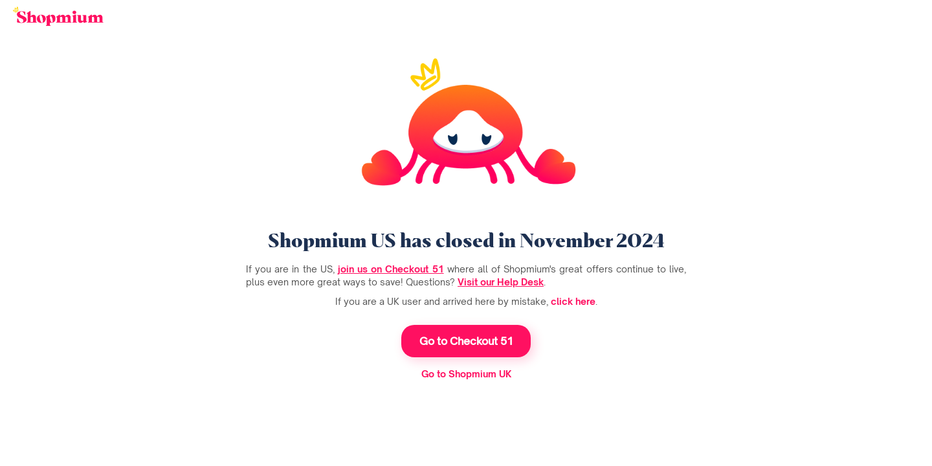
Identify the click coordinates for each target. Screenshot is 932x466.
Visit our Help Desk (501, 281)
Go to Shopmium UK (466, 373)
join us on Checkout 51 (391, 268)
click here (573, 301)
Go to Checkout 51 (466, 341)
